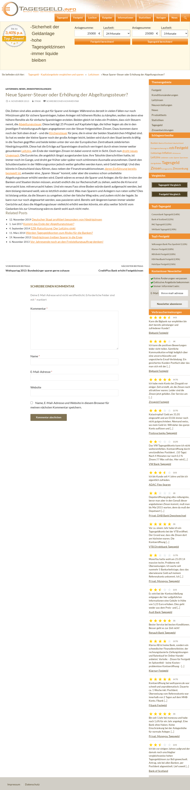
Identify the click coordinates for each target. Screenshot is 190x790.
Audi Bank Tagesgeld (160, 612)
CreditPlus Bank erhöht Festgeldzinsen (108, 268)
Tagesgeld (157, 125)
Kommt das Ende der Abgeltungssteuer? (48, 224)
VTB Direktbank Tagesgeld (164, 546)
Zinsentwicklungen (39, 88)
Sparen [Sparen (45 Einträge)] (176, 158)
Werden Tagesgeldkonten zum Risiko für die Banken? (59, 232)
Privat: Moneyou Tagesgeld (164, 581)
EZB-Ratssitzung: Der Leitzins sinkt (53, 228)
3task (37, 101)
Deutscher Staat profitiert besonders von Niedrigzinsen (67, 219)
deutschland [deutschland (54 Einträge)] (178, 143)
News (22, 88)
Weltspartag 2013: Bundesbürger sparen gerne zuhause (40, 268)
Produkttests (159, 115)
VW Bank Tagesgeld (160, 464)
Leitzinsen (93, 74)
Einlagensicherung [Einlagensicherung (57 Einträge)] (158, 148)
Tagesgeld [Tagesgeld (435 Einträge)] (170, 162)
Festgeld (156, 90)
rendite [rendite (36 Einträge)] (171, 158)
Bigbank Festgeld (158, 332)
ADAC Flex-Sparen (160, 484)
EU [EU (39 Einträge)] (168, 148)
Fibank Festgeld (158, 705)
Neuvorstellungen (162, 105)
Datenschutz (32, 784)
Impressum (13, 784)
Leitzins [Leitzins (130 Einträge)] (155, 157)
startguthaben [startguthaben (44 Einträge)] (156, 163)
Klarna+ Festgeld (158, 670)
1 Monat (116, 33)
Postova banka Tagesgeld (163, 433)
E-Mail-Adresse (41, 371)
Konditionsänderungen (165, 95)
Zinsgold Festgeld (159, 401)
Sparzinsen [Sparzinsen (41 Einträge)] (184, 158)
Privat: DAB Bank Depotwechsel (167, 515)
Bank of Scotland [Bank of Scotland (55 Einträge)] (166, 143)
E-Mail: (155, 293)
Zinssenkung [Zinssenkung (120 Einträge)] (180, 168)
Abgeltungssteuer (30, 124)
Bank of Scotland (158, 770)
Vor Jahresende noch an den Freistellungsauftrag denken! (66, 241)
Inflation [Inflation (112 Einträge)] (167, 152)
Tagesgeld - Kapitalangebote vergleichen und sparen (55, 74)
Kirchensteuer (58, 133)
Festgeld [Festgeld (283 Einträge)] (181, 147)
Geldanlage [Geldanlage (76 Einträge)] (156, 153)
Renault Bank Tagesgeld (162, 632)
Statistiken (158, 120)
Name (35, 356)
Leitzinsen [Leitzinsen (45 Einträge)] (164, 158)
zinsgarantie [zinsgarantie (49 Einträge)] (167, 169)
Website (35, 387)
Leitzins (26, 151)
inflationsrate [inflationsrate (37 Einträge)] (176, 153)
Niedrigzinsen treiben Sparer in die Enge (57, 237)
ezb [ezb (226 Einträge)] (171, 148)
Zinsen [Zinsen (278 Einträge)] (156, 168)
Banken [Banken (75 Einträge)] (154, 143)
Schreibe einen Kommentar (62, 101)
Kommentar (39, 308)
